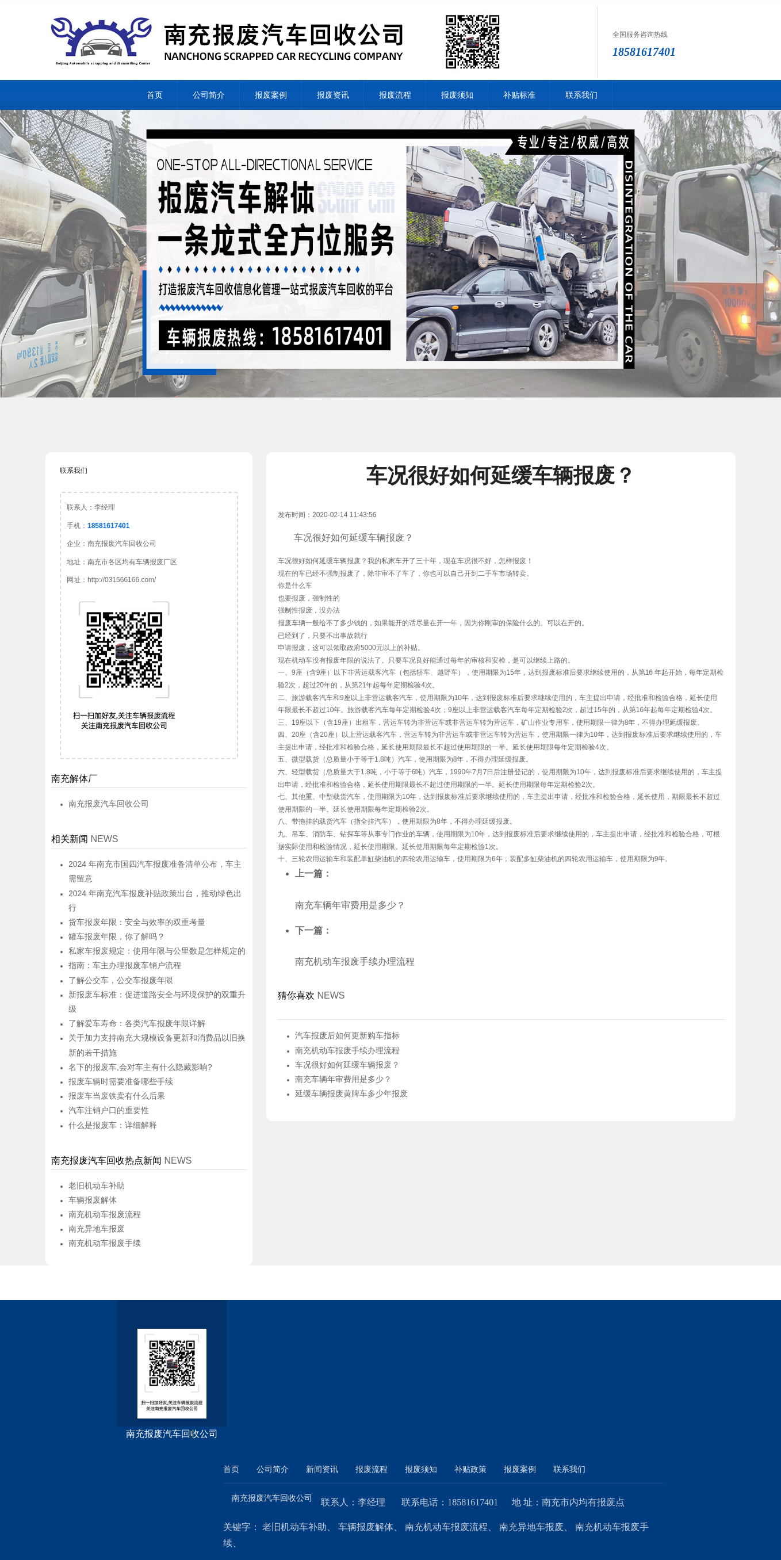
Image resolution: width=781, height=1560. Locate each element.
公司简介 (209, 95)
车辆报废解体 (92, 1200)
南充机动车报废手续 (104, 1243)
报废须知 (457, 95)
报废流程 (395, 95)
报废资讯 (333, 95)
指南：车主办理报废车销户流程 (124, 965)
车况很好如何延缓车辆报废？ (347, 1064)
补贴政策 (470, 1469)
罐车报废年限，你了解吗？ (116, 936)
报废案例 (271, 95)
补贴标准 (519, 95)
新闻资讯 (322, 1469)
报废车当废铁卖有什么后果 (116, 1095)
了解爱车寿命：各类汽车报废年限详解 (136, 1023)
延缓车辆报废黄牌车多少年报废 (351, 1093)
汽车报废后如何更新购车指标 (347, 1035)
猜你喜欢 (296, 995)
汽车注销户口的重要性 (108, 1110)
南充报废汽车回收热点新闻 (106, 1160)
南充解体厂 (74, 778)
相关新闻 (69, 839)
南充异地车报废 (96, 1228)
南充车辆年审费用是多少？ (350, 905)
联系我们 (581, 95)
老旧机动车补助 (96, 1185)
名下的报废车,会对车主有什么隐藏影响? (140, 1067)
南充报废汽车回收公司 (108, 803)
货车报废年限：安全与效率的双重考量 (136, 922)
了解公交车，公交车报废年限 (120, 980)
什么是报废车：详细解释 (112, 1125)
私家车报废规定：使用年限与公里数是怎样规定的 (157, 950)
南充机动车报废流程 (104, 1214)
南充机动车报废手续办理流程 (355, 961)
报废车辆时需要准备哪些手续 (120, 1081)
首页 (155, 95)
